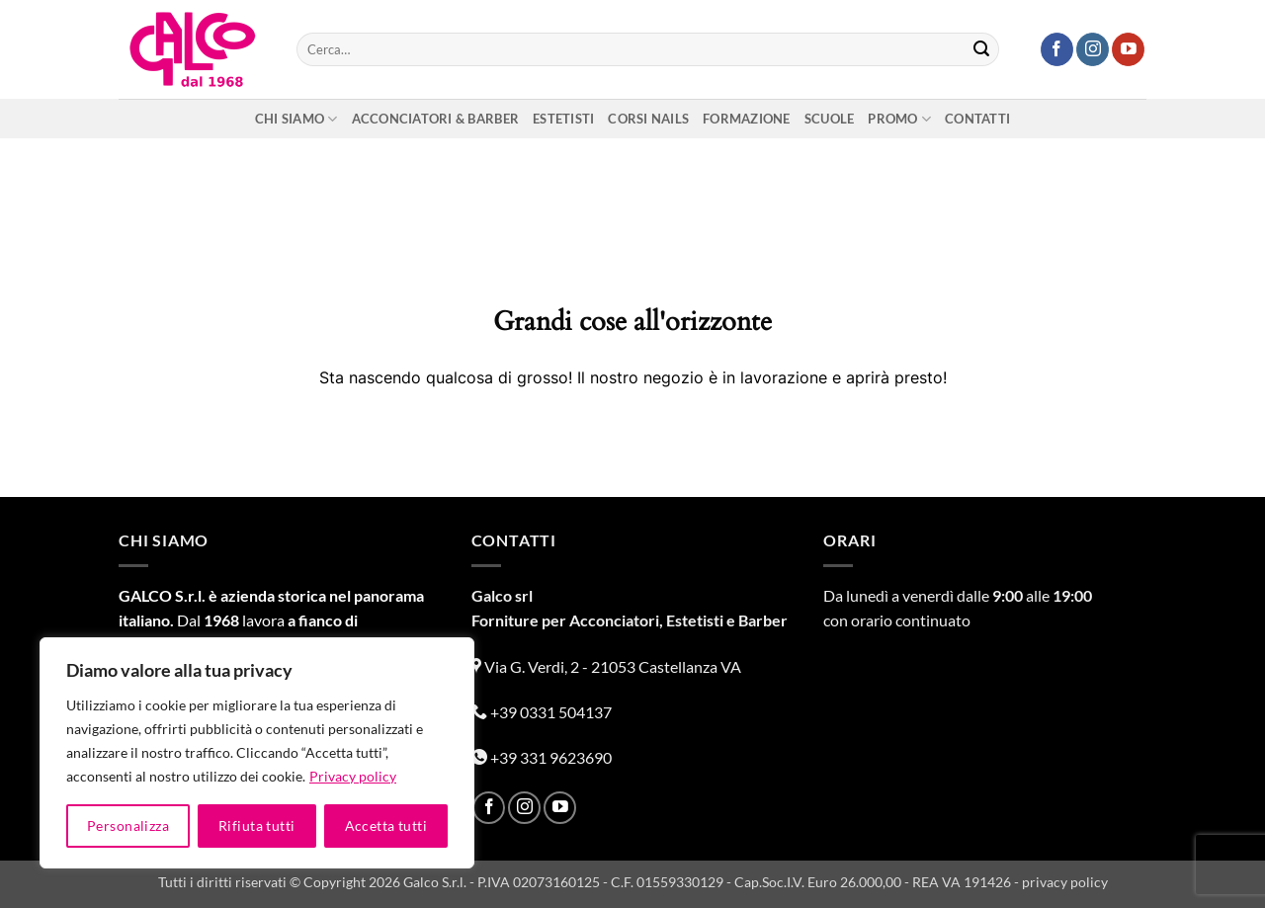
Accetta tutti (386, 825)
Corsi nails (648, 118)
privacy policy (1065, 881)
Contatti (977, 118)
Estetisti (563, 118)
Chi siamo (296, 119)
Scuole (829, 118)
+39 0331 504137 (541, 711)
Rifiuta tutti (256, 825)
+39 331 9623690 (541, 757)
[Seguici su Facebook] (1057, 49)
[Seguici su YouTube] (1128, 49)
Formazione (747, 118)
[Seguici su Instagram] (1092, 49)
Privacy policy (352, 776)
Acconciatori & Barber (435, 118)
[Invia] (981, 49)
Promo (899, 119)
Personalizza (128, 825)
